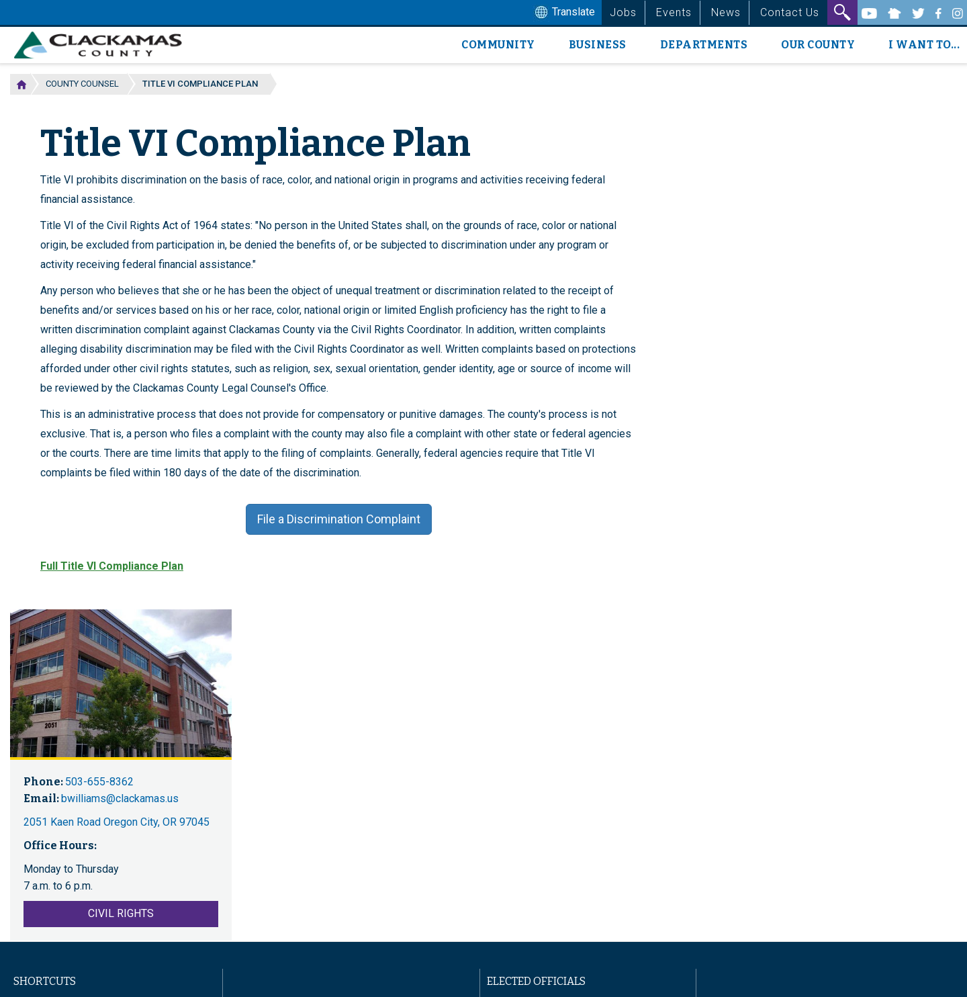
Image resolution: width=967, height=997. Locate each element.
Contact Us (789, 12)
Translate (563, 12)
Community (498, 44)
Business (598, 44)
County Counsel (82, 84)
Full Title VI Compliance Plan (111, 566)
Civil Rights (121, 913)
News (726, 12)
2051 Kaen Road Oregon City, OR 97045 (117, 822)
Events (674, 12)
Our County (818, 44)
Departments (704, 44)
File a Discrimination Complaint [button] (338, 519)
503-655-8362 (99, 781)
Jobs (623, 12)
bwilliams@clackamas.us (120, 798)
